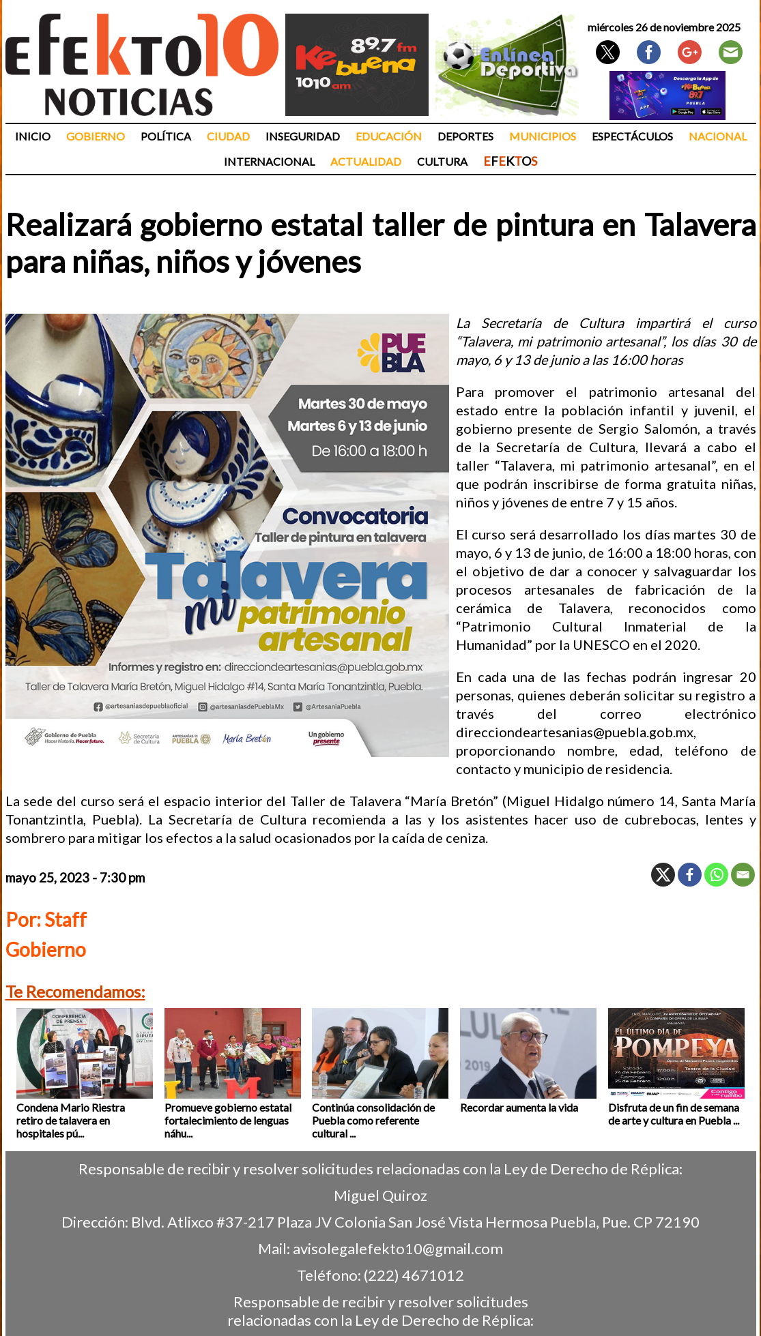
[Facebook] (690, 875)
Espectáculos (632, 136)
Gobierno (95, 136)
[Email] (743, 875)
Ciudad (228, 136)
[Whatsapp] (716, 875)
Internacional (269, 161)
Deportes (465, 136)
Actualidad (365, 161)
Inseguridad (302, 136)
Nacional (718, 136)
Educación (389, 136)
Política (166, 136)
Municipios (542, 136)
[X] (663, 875)
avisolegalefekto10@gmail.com (398, 1248)
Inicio (33, 136)
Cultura (442, 161)
